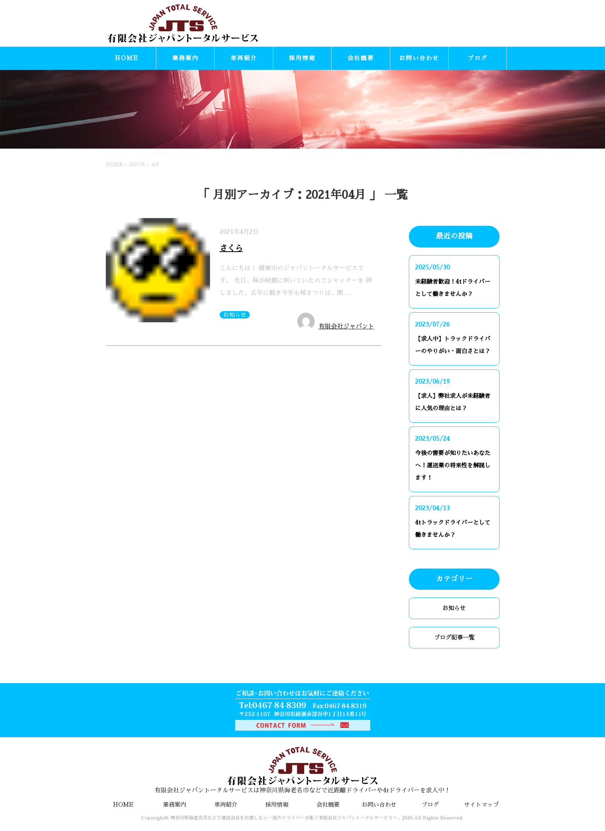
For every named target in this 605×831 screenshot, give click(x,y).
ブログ (478, 58)
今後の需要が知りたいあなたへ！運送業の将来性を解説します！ (452, 465)
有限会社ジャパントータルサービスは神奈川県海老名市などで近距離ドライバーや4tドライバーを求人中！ (302, 770)
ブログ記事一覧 (454, 637)
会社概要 (360, 58)
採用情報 (302, 58)
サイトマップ (481, 804)
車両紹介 (243, 58)
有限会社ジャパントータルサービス (346, 329)
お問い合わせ (419, 58)
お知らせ (234, 315)
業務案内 (185, 58)
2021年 (137, 164)
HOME (127, 58)
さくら (231, 248)
